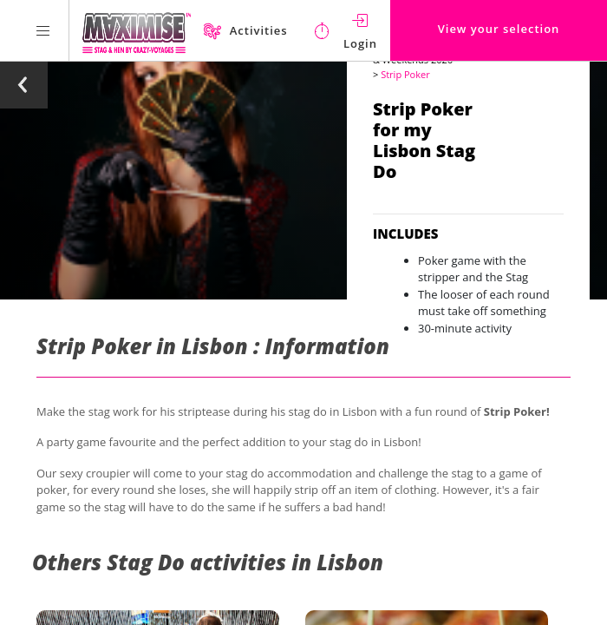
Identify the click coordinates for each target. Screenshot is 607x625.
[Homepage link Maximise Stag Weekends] (136, 30)
